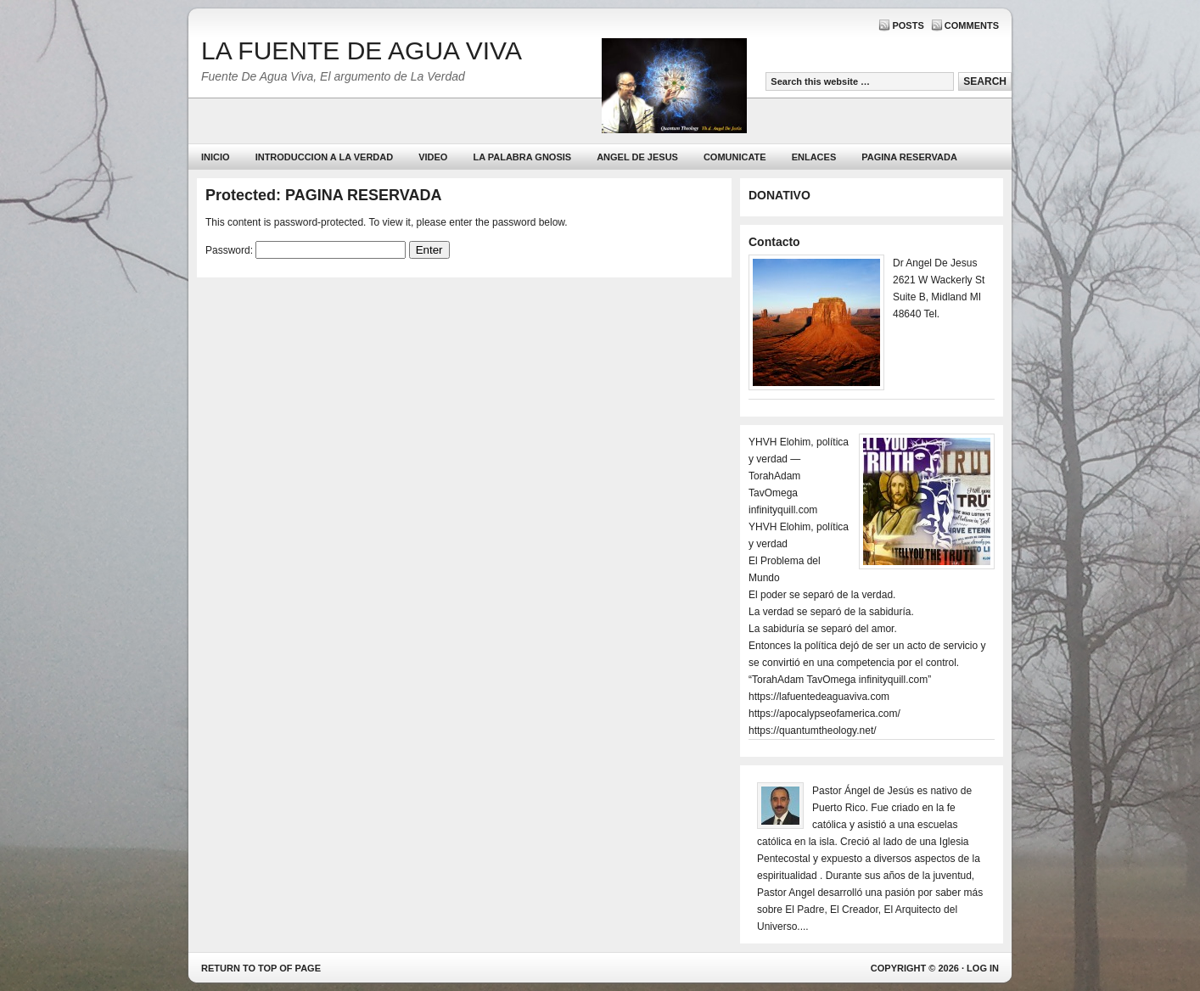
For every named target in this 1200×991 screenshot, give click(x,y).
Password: (305, 250)
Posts (907, 25)
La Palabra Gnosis (520, 161)
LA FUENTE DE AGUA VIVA (361, 50)
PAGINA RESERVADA (909, 157)
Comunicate (735, 157)
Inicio (215, 157)
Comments (972, 25)
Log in (983, 968)
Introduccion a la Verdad (324, 157)
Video (432, 157)
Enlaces (814, 157)
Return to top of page (261, 968)
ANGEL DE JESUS (637, 157)
